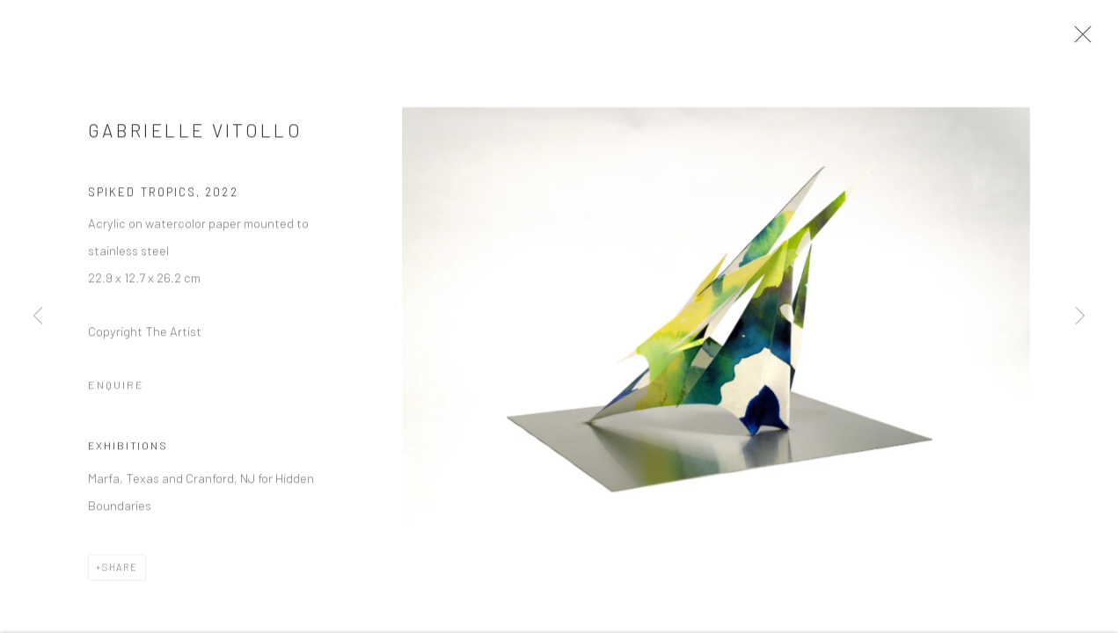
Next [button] (1080, 316)
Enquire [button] (116, 391)
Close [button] (1088, 39)
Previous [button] (38, 316)
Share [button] (120, 573)
